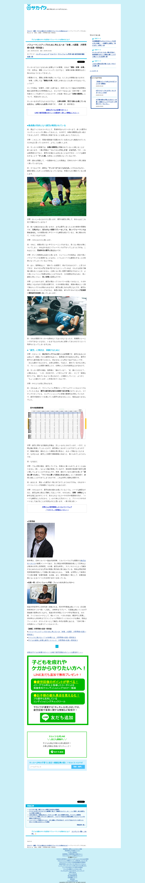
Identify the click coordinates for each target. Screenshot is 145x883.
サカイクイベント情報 (72, 860)
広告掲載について (72, 877)
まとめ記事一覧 (94, 71)
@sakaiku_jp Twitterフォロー (72, 850)
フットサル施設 (72, 869)
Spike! (72, 864)
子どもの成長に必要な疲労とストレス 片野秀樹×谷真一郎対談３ (53, 640)
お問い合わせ (72, 872)
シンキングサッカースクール (72, 865)
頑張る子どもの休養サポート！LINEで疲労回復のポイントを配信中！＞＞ (55, 652)
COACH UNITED (72, 859)
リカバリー (53, 54)
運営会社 (72, 879)
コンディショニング (42, 54)
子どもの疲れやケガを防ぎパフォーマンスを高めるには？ (52, 31)
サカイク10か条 (72, 874)
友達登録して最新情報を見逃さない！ (72, 854)
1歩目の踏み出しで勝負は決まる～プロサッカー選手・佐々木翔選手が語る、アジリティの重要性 (55, 815)
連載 (34, 31)
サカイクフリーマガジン (72, 862)
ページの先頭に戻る (72, 880)
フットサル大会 (72, 867)
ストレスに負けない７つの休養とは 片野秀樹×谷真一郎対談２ (52, 637)
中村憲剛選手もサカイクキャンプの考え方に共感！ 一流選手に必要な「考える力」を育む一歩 (104, 43)
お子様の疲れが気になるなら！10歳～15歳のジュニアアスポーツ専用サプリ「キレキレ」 (106, 102)
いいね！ (72, 852)
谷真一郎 (30, 57)
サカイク (29, 31)
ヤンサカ (72, 870)
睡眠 (82, 54)
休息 (73, 54)
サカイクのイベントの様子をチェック (72, 855)
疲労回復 (78, 54)
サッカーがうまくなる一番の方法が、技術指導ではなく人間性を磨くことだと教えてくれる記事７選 (104, 54)
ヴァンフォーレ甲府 (64, 54)
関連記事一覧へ (81, 824)
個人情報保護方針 (72, 875)
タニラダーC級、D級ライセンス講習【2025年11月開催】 (44, 809)
